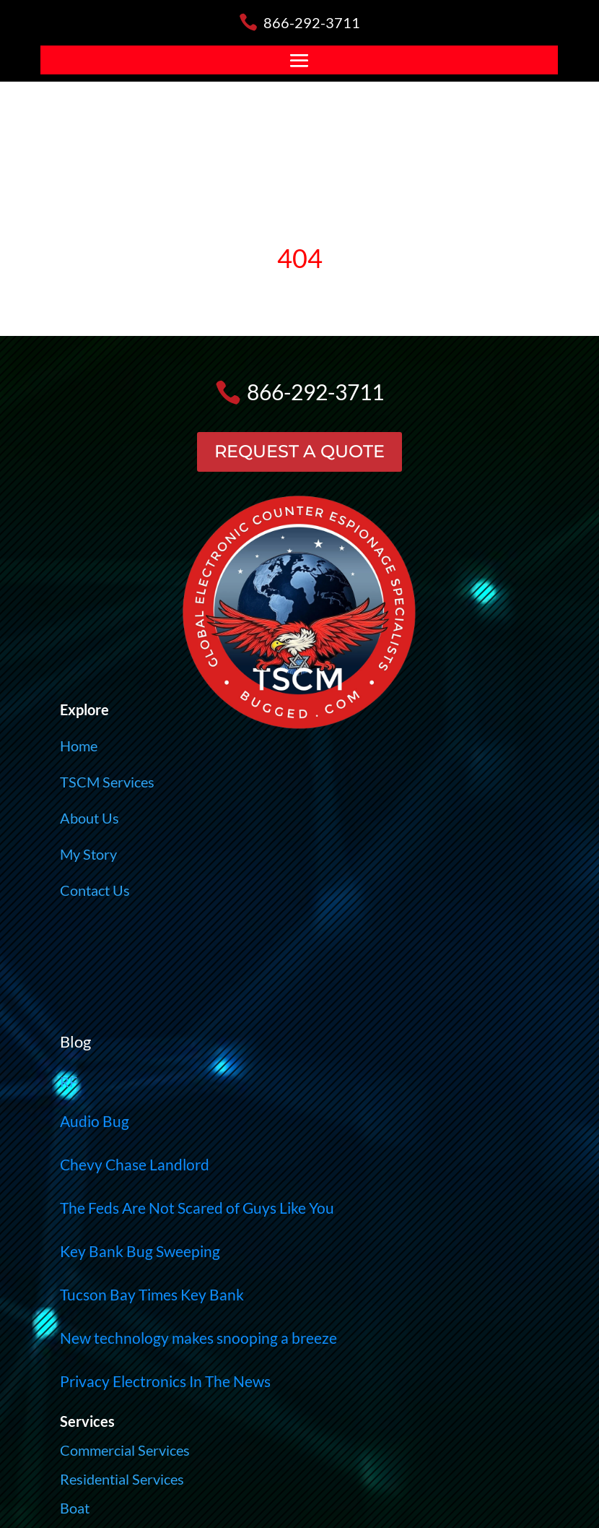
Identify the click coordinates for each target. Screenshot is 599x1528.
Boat (74, 1507)
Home (78, 745)
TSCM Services (107, 781)
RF (68, 1081)
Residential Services (122, 1479)
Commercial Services (125, 1450)
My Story (88, 854)
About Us (89, 817)
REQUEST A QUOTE (299, 451)
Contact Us (95, 890)
